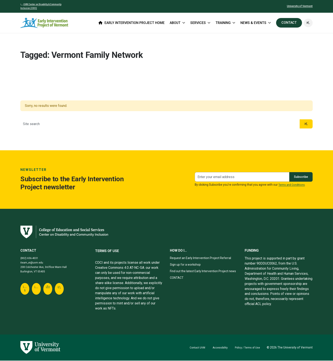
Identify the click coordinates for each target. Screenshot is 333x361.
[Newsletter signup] (241, 177)
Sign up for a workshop (187, 265)
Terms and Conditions (293, 185)
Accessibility (216, 348)
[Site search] (159, 124)
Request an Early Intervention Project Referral (203, 258)
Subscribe (299, 177)
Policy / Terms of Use (245, 348)
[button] (308, 23)
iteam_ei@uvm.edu (33, 263)
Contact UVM (191, 348)
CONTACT (288, 23)
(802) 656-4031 (30, 258)
